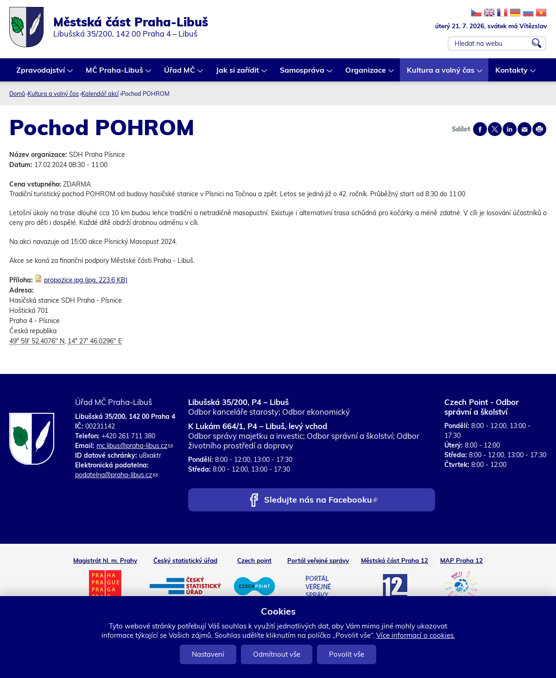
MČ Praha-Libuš (115, 73)
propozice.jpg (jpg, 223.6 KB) (85, 280)
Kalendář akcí (100, 93)
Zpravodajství (41, 73)
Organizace (366, 73)
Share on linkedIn (510, 129)
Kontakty (512, 73)
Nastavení (208, 654)
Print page (539, 129)
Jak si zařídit (238, 73)
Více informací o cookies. (415, 635)
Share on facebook (480, 129)
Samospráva (302, 73)
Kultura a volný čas (441, 73)
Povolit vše (346, 654)
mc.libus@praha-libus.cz (134, 446)
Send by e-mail (524, 129)
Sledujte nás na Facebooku (321, 500)
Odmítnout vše (276, 654)
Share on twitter (495, 129)
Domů (17, 93)
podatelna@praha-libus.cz (116, 475)
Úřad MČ (180, 73)
